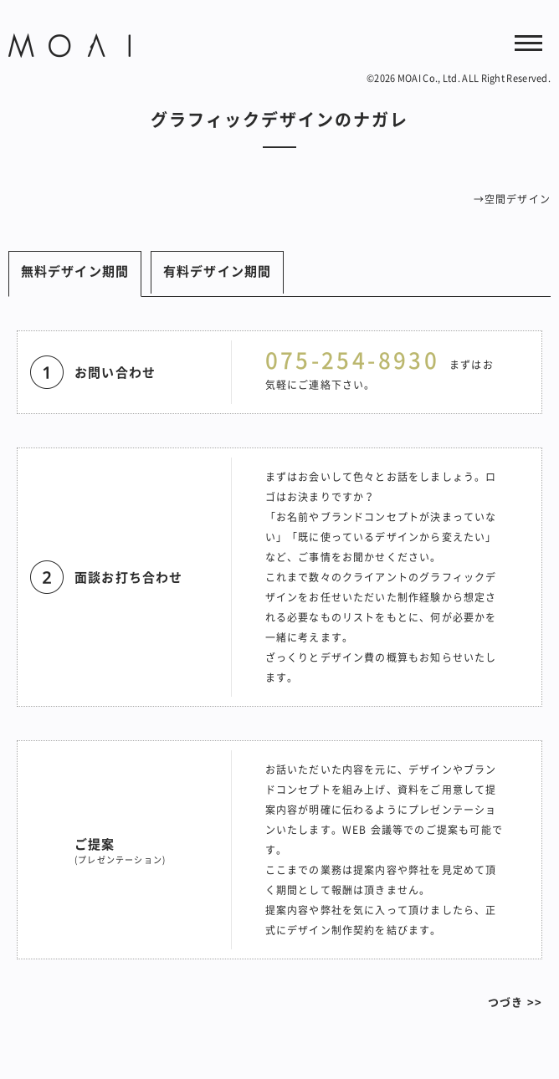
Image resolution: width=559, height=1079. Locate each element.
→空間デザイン (512, 199)
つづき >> (515, 1002)
